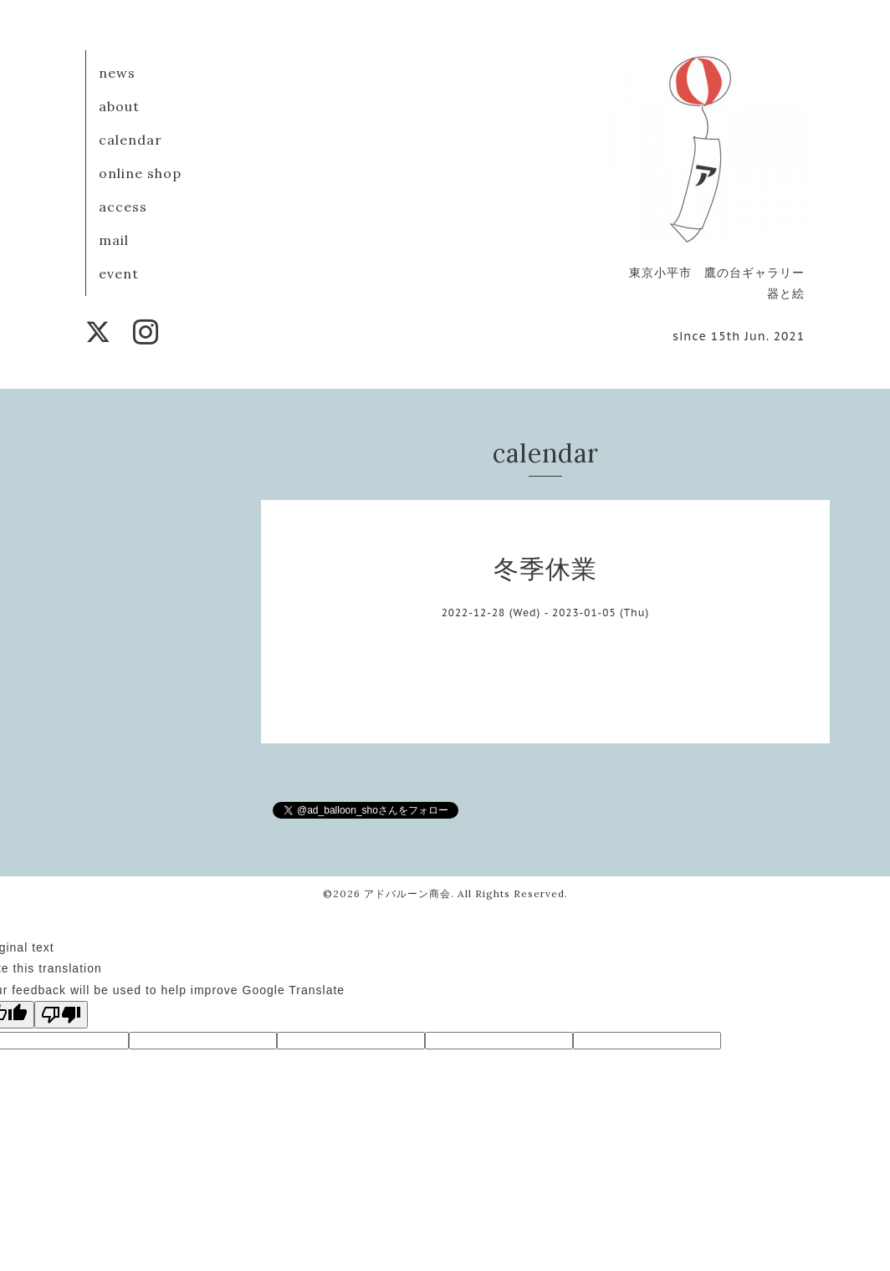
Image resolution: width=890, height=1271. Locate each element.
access (123, 206)
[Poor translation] (61, 1015)
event (119, 273)
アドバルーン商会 (407, 893)
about (119, 106)
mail (114, 240)
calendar (130, 139)
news (117, 72)
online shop (140, 173)
